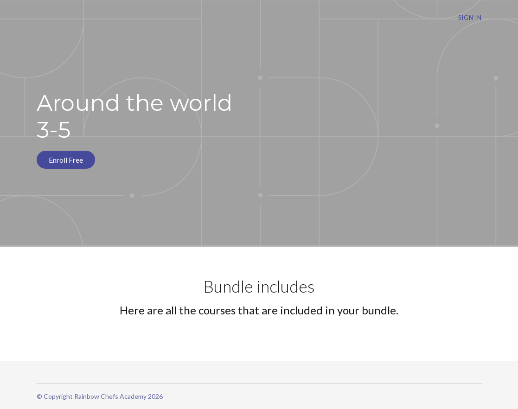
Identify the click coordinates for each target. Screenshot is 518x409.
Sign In (470, 17)
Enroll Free (66, 159)
